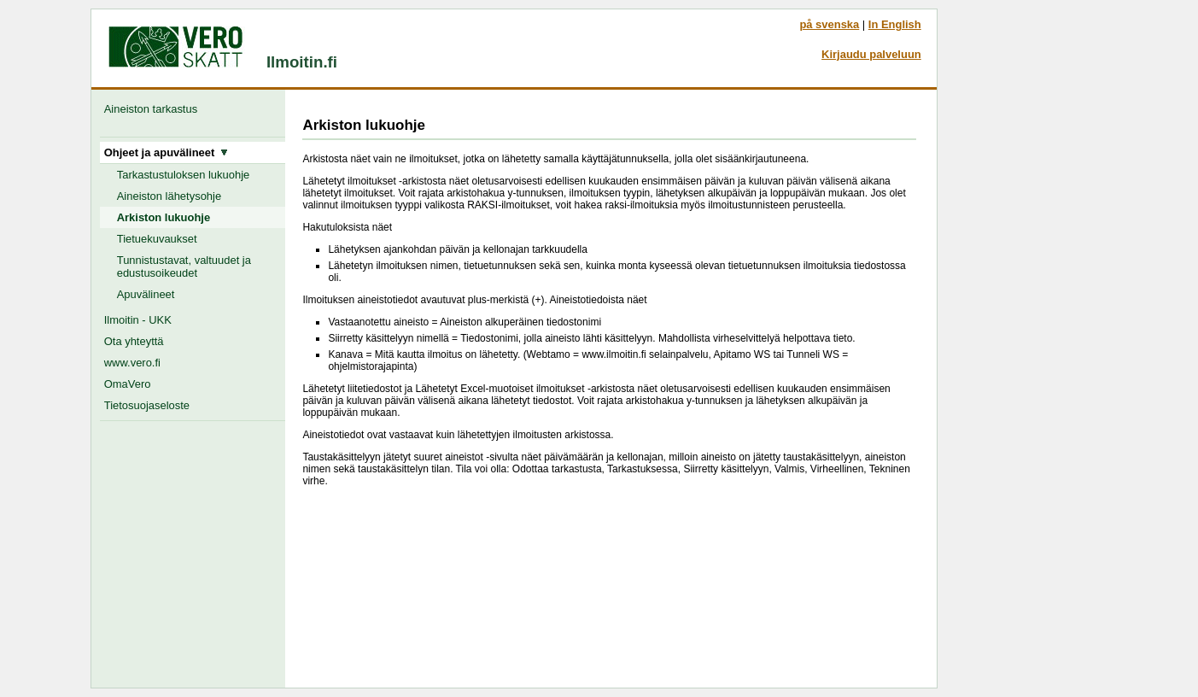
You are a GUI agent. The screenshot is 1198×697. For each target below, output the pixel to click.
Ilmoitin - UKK (138, 319)
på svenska (829, 24)
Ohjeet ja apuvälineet (166, 152)
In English (894, 24)
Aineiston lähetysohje (169, 196)
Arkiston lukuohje (163, 217)
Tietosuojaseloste (147, 405)
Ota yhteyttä (134, 341)
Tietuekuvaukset (157, 238)
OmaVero (127, 384)
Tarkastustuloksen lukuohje (183, 174)
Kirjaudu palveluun (871, 54)
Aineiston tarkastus (154, 108)
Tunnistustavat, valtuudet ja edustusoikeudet (184, 266)
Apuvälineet (146, 294)
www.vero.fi (132, 362)
